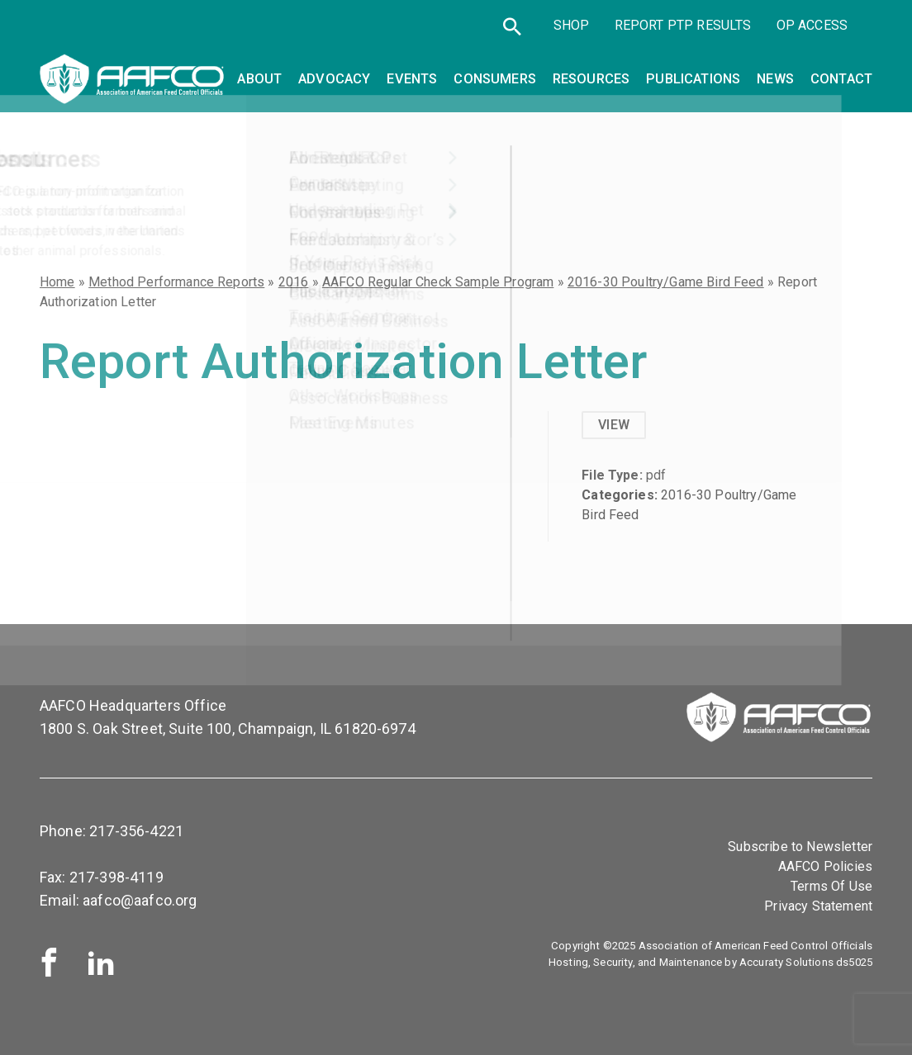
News (775, 78)
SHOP (571, 27)
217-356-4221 (136, 831)
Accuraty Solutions (786, 962)
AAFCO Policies (825, 866)
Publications (693, 78)
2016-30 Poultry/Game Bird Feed (666, 282)
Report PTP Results (683, 27)
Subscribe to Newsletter (800, 846)
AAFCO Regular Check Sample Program (437, 282)
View (613, 425)
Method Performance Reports (176, 282)
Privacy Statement (818, 906)
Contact (841, 78)
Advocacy (334, 78)
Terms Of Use (831, 886)
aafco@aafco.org (140, 900)
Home (57, 282)
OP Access (812, 27)
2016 (293, 282)
